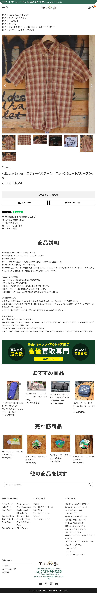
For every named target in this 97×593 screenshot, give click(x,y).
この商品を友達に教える (13, 220)
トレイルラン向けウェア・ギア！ (75, 529)
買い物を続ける (10, 222)
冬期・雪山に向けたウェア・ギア (76, 520)
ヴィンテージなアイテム (73, 545)
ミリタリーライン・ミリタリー (74, 554)
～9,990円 (13, 21)
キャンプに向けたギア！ (73, 532)
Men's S (12, 24)
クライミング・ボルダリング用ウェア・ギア (79, 542)
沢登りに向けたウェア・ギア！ (75, 526)
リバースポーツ (70, 551)
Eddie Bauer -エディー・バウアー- (40, 27)
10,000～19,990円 (9, 569)
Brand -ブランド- (16, 27)
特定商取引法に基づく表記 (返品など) (19, 217)
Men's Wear (14, 15)
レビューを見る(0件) (12, 225)
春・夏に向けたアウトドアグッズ (21, 30)
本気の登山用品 (71, 513)
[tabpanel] (48, 84)
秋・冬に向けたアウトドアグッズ (76, 507)
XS (39, 507)
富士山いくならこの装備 (73, 510)
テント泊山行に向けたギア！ (74, 523)
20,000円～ (6, 572)
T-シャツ (25, 15)
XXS (35, 507)
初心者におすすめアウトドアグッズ (77, 504)
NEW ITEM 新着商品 (17, 18)
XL (49, 507)
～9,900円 (6, 566)
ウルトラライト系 (71, 548)
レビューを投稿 (10, 228)
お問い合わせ (24, 202)
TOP (4, 15)
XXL (52, 507)
